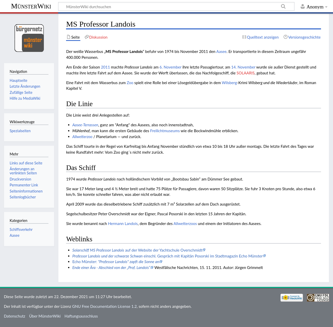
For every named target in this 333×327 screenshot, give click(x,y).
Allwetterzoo (82, 136)
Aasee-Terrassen (85, 124)
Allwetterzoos (185, 223)
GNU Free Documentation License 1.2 (104, 306)
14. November (243, 67)
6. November (171, 67)
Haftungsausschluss (81, 316)
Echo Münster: (115, 261)
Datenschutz (14, 316)
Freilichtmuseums (165, 130)
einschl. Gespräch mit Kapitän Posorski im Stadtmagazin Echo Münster (167, 256)
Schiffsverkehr (21, 229)
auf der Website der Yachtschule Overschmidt (137, 250)
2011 (105, 67)
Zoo (130, 82)
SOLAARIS (246, 73)
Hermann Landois (123, 223)
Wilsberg (229, 82)
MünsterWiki (31, 6)
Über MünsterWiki (45, 316)
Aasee (221, 51)
